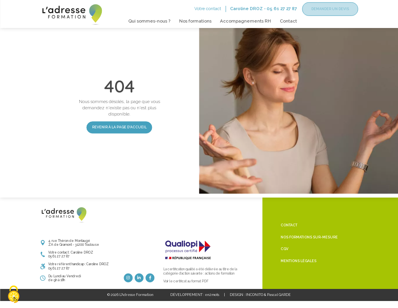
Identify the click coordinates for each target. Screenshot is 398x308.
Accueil (46, 35)
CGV (284, 260)
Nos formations (195, 21)
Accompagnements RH (245, 21)
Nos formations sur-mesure (309, 248)
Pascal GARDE (279, 306)
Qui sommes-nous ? (149, 21)
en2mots (212, 306)
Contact (288, 21)
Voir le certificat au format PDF (185, 292)
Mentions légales (298, 272)
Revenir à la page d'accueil (119, 138)
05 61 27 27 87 (282, 8)
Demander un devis (330, 9)
